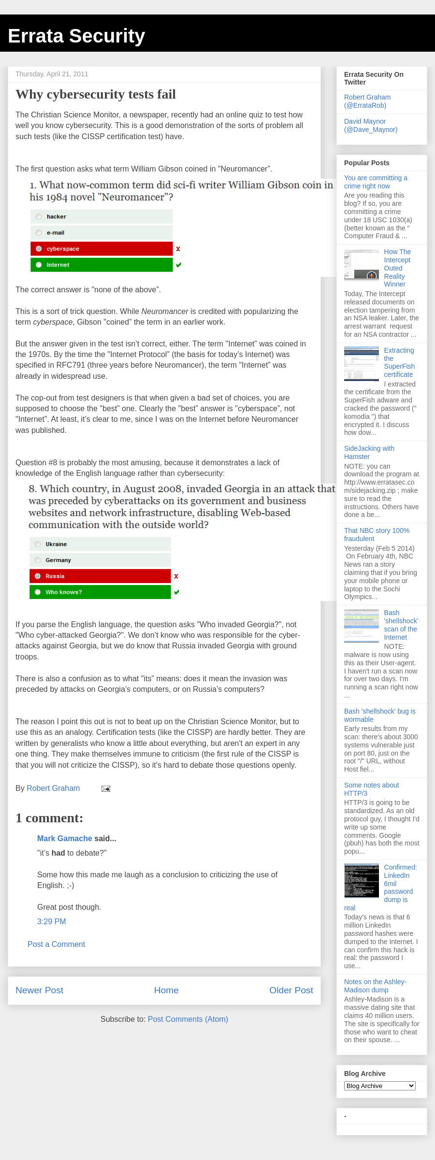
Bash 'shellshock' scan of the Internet (401, 625)
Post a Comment (56, 944)
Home (166, 990)
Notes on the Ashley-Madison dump (375, 986)
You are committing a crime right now (375, 182)
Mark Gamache (64, 838)
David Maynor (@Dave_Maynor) (371, 125)
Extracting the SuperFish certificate (399, 362)
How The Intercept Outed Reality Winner (397, 268)
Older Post (291, 990)
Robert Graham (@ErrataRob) (367, 101)
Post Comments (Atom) (188, 1019)
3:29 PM (51, 921)
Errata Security (76, 35)
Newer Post (39, 990)
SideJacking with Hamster (369, 452)
